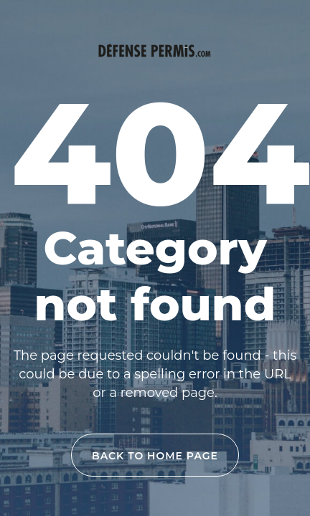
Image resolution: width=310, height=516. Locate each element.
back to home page (155, 455)
